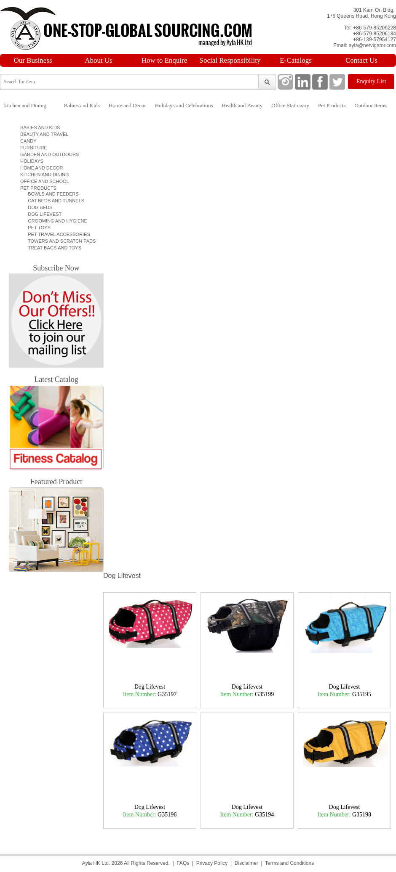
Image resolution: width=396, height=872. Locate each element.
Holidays (30, 161)
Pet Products (331, 105)
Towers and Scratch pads (59, 241)
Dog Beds (37, 207)
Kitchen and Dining (43, 174)
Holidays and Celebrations (184, 105)
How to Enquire (164, 60)
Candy (27, 140)
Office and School (43, 181)
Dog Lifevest (42, 214)
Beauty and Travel (43, 134)
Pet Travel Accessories (56, 234)
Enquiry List (371, 81)
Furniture (32, 147)
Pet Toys (37, 227)
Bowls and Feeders (51, 193)
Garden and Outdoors (48, 154)
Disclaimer (246, 863)
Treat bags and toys (52, 247)
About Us (98, 60)
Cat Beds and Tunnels (53, 200)
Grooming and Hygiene (55, 220)
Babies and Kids (82, 105)
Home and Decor (127, 105)
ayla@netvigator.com (372, 45)
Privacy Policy (212, 863)
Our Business (32, 60)
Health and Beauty (242, 105)
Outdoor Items (370, 105)
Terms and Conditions (289, 863)
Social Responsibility (230, 60)
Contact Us (361, 60)
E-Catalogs (296, 60)
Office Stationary (290, 105)
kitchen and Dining (25, 105)
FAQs (183, 863)
